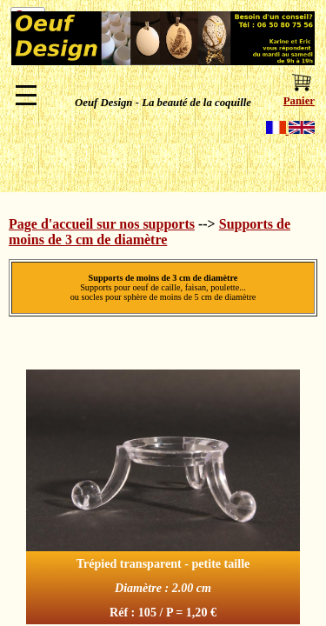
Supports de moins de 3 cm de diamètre (149, 231)
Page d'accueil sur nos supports (102, 223)
